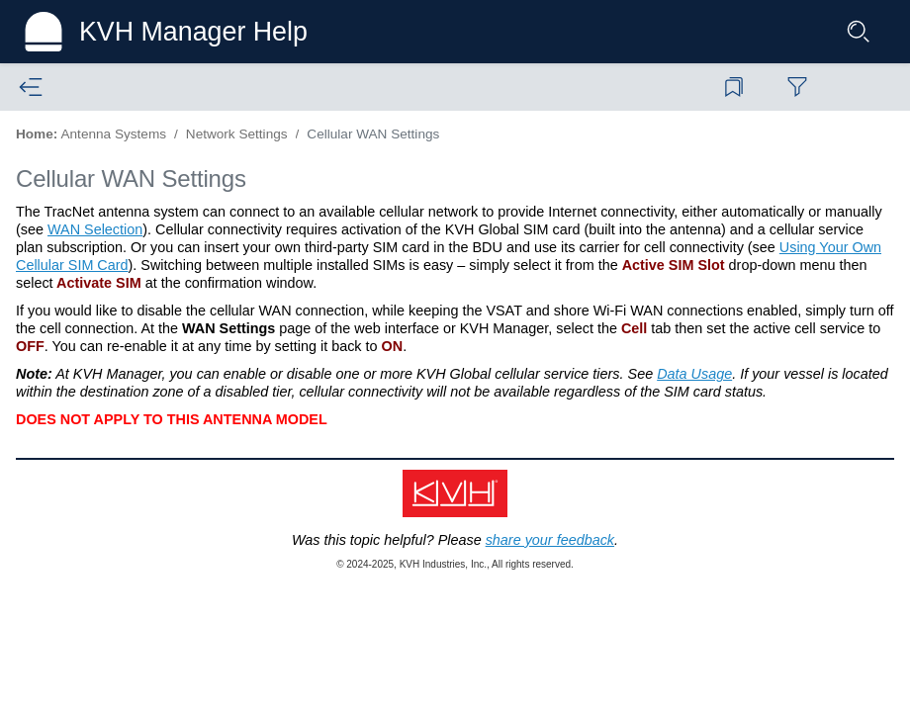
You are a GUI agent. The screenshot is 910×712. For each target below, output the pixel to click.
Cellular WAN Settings (373, 134)
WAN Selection (94, 229)
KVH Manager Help (193, 31)
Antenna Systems (113, 134)
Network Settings (237, 134)
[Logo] (43, 31)
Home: (36, 134)
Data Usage (694, 374)
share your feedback (550, 540)
